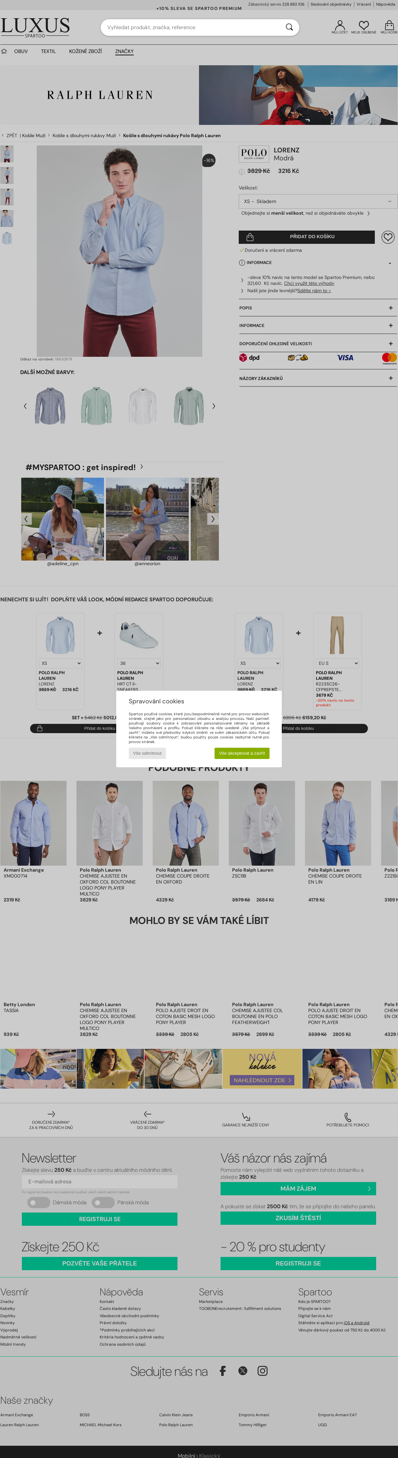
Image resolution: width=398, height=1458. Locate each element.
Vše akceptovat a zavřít (242, 753)
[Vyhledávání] (289, 27)
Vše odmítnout (147, 753)
